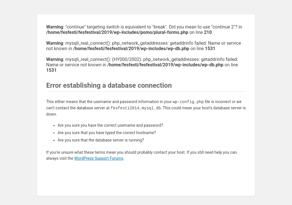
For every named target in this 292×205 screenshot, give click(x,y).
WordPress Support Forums (98, 158)
